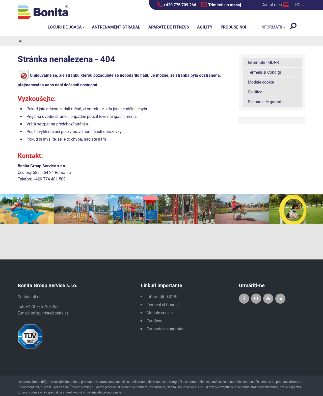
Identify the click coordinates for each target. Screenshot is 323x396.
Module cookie (261, 82)
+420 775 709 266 (176, 4)
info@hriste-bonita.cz (50, 313)
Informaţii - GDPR (263, 62)
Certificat (256, 92)
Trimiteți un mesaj (221, 4)
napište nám (95, 139)
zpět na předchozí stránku (65, 124)
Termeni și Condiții (264, 72)
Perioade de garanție (266, 101)
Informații (271, 27)
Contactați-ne (29, 296)
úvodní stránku (55, 116)
